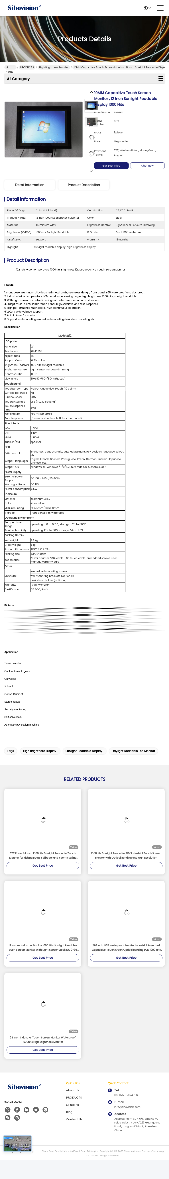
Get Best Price (113, 165)
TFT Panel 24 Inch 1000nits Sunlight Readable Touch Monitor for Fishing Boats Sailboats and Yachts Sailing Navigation (42, 856)
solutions (72, 1105)
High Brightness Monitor (54, 67)
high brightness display (39, 751)
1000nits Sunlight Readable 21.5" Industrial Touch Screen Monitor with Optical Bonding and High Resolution (126, 856)
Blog (69, 1112)
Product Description (84, 185)
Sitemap (28, 1151)
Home (9, 68)
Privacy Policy (12, 1151)
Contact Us (74, 1119)
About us (72, 1090)
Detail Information (29, 185)
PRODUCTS (27, 67)
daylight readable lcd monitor (133, 751)
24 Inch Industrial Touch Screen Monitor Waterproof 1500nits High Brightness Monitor (43, 1040)
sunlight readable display (84, 751)
